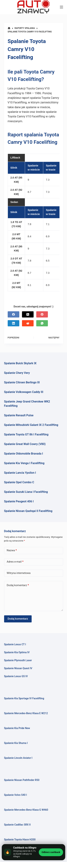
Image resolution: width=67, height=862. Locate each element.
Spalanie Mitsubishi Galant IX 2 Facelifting (31, 425)
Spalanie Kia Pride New (17, 728)
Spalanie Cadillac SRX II (17, 824)
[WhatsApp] (42, 323)
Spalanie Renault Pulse (19, 415)
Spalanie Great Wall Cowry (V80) (25, 444)
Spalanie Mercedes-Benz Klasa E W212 (26, 713)
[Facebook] (13, 314)
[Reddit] (28, 323)
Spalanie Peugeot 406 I (19, 501)
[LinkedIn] (13, 323)
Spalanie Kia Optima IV (17, 652)
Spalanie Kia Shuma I (16, 743)
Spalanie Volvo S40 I (15, 794)
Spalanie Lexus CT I (15, 644)
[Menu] (61, 7)
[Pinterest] (42, 314)
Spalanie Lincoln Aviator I (18, 757)
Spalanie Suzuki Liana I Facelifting (26, 492)
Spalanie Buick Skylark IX (20, 363)
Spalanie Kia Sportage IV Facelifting (24, 698)
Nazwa (12, 550)
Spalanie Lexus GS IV (16, 676)
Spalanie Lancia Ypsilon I (20, 472)
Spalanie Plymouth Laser (18, 660)
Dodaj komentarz (18, 585)
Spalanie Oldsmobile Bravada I (23, 453)
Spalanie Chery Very (17, 373)
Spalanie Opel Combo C (19, 482)
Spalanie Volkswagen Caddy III (23, 392)
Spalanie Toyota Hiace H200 (20, 839)
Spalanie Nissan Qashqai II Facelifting (28, 511)
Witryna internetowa (19, 573)
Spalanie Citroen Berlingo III (22, 382)
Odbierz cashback (51, 852)
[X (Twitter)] (28, 314)
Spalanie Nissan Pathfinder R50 (21, 780)
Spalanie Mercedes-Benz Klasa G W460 (26, 809)
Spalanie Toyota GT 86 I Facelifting (26, 434)
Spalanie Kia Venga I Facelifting (24, 463)
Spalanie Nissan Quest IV (18, 668)
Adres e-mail (15, 562)
